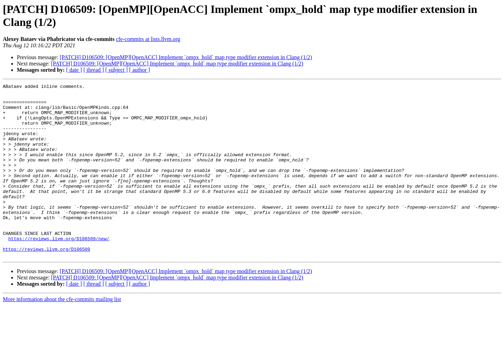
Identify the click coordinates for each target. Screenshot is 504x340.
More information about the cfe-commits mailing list (62, 334)
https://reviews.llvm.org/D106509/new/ (59, 270)
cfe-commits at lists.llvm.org (148, 39)
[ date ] (74, 70)
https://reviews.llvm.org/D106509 (46, 282)
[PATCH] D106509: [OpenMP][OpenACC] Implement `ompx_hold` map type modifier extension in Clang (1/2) (186, 57)
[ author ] (139, 70)
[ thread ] (93, 70)
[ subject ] (116, 70)
